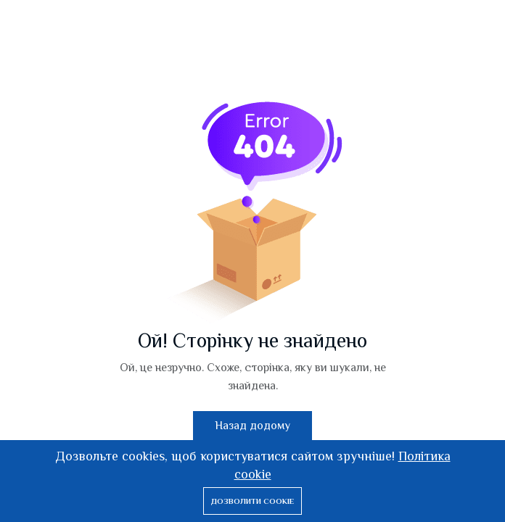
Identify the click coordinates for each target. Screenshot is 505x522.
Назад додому (252, 425)
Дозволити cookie (252, 501)
